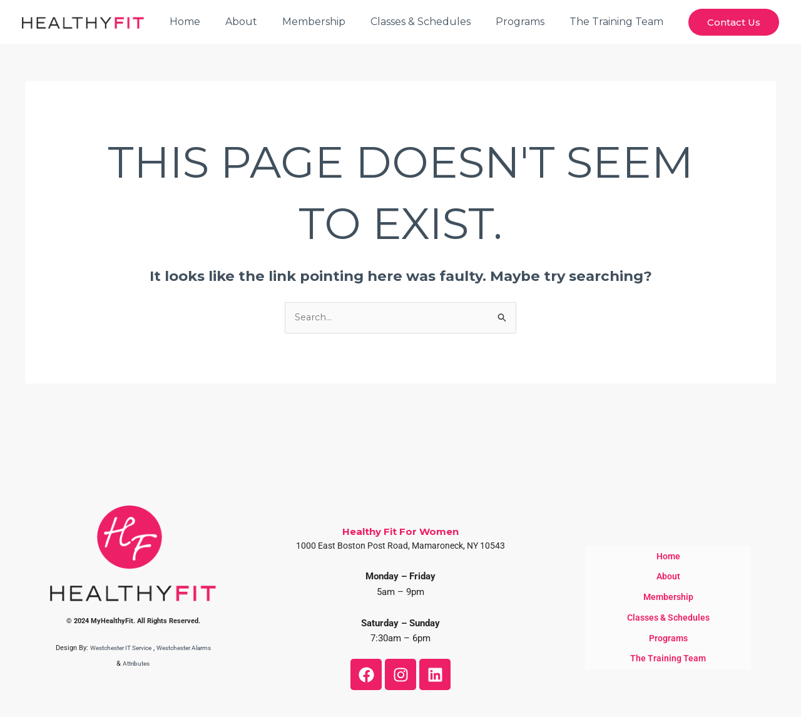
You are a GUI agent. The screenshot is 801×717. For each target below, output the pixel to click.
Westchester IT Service (128, 648)
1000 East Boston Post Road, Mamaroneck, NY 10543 (401, 546)
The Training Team (619, 22)
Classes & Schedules (433, 22)
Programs (527, 22)
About (264, 22)
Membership (331, 22)
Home (212, 22)
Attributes (148, 664)
